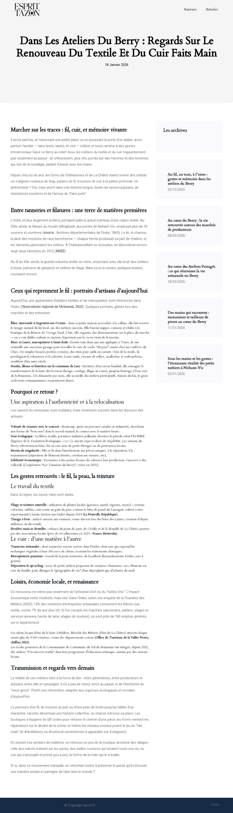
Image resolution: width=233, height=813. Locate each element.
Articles (212, 9)
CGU (215, 805)
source (67, 441)
